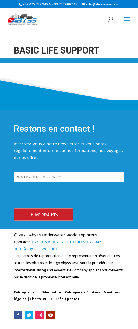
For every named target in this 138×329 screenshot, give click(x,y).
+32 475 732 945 (35, 4)
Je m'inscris (43, 206)
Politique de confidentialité (37, 284)
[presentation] (55, 196)
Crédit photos (67, 291)
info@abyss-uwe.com (36, 240)
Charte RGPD (41, 291)
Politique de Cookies (82, 284)
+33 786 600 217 (65, 4)
